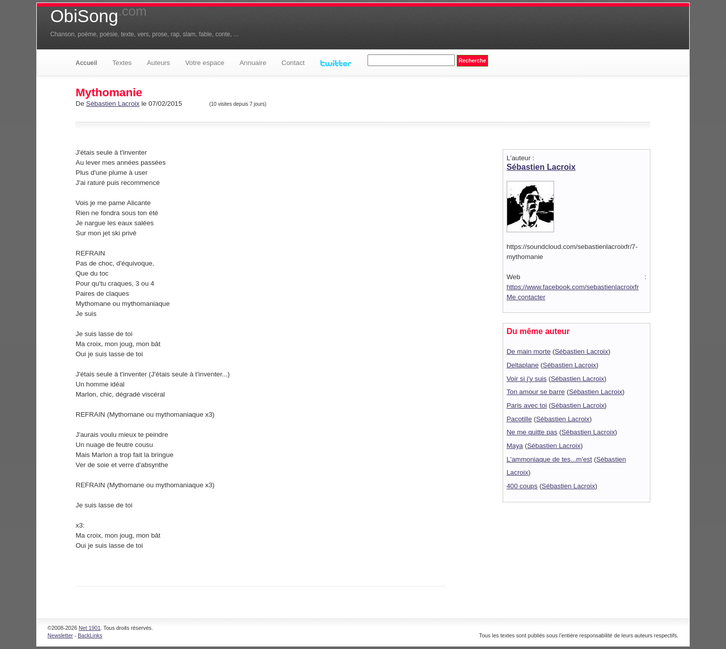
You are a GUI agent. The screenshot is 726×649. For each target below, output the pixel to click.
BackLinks (90, 635)
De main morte (529, 351)
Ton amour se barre (536, 392)
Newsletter (60, 635)
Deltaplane (523, 365)
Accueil (86, 63)
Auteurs (158, 63)
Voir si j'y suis (527, 378)
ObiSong (98, 16)
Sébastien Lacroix (113, 103)
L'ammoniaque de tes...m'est (549, 459)
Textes (122, 63)
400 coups (522, 486)
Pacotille (519, 419)
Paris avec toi (527, 405)
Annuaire (252, 63)
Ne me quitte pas (532, 432)
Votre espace (204, 63)
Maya (515, 445)
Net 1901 (89, 628)
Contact (293, 63)
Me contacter (526, 297)
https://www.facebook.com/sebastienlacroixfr (573, 287)
